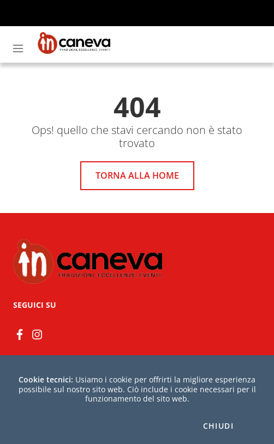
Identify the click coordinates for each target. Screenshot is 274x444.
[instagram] (37, 333)
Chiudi (218, 426)
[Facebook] (19, 333)
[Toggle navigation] (18, 48)
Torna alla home (137, 175)
